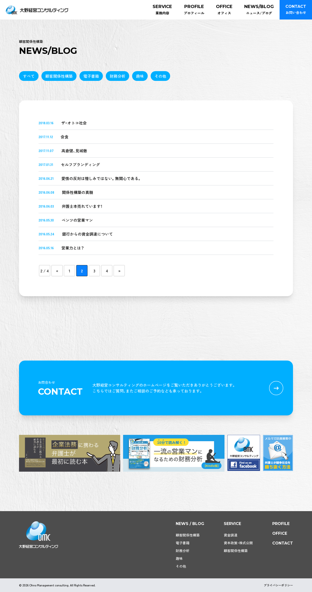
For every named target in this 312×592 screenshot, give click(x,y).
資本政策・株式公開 (238, 542)
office (279, 533)
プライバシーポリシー (278, 585)
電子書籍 (91, 76)
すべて (29, 76)
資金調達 (230, 535)
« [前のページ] (57, 271)
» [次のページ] (119, 271)
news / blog (190, 523)
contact (282, 543)
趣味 (140, 76)
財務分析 (117, 76)
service (232, 523)
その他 (160, 76)
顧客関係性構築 (59, 76)
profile (281, 523)
